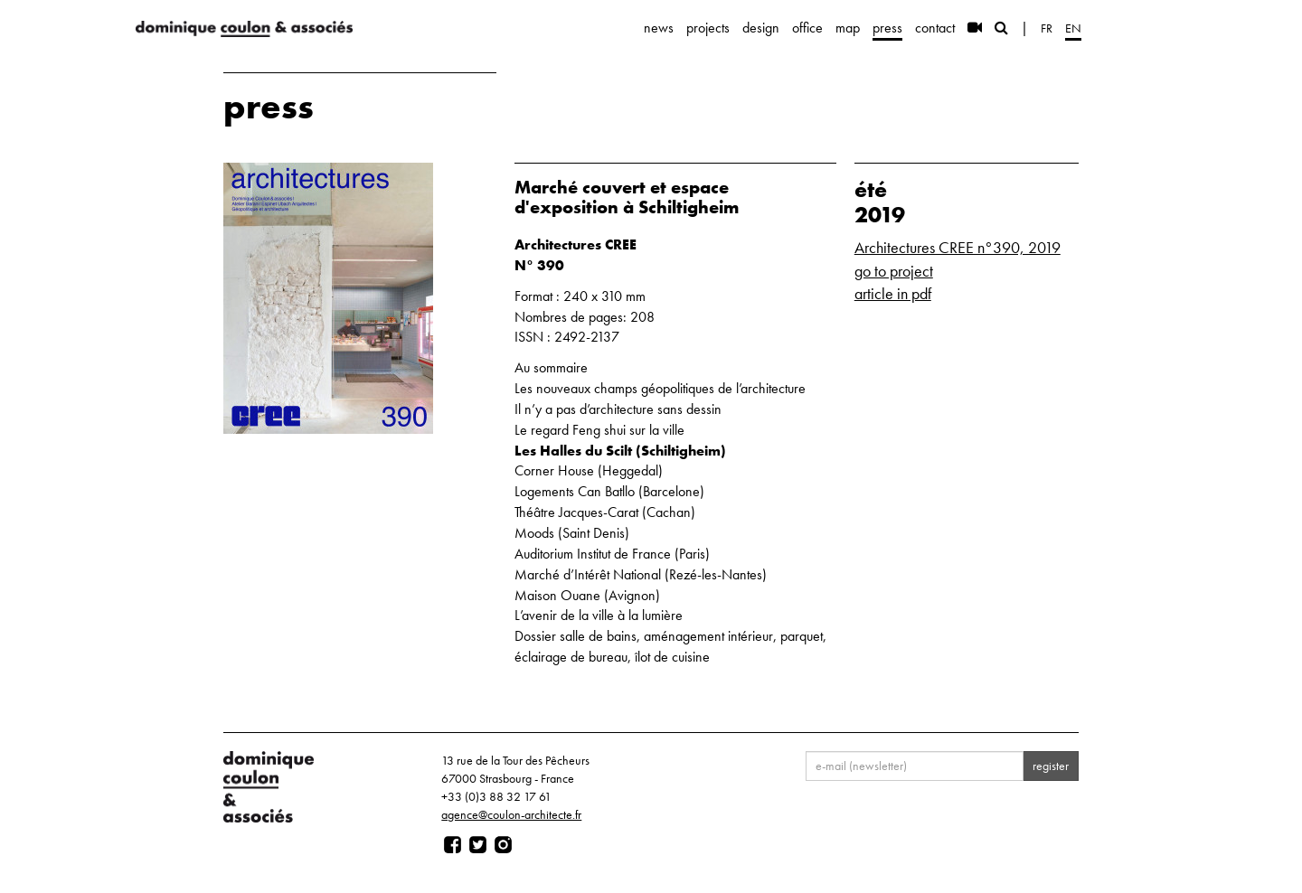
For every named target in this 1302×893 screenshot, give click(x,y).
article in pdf (892, 293)
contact (935, 27)
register (1051, 765)
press (887, 27)
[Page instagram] (503, 845)
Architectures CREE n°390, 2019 (957, 247)
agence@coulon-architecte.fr (511, 814)
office (807, 27)
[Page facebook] (452, 845)
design (760, 27)
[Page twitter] (478, 845)
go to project (893, 270)
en (1073, 28)
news (659, 27)
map (847, 27)
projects (708, 27)
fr (1046, 28)
